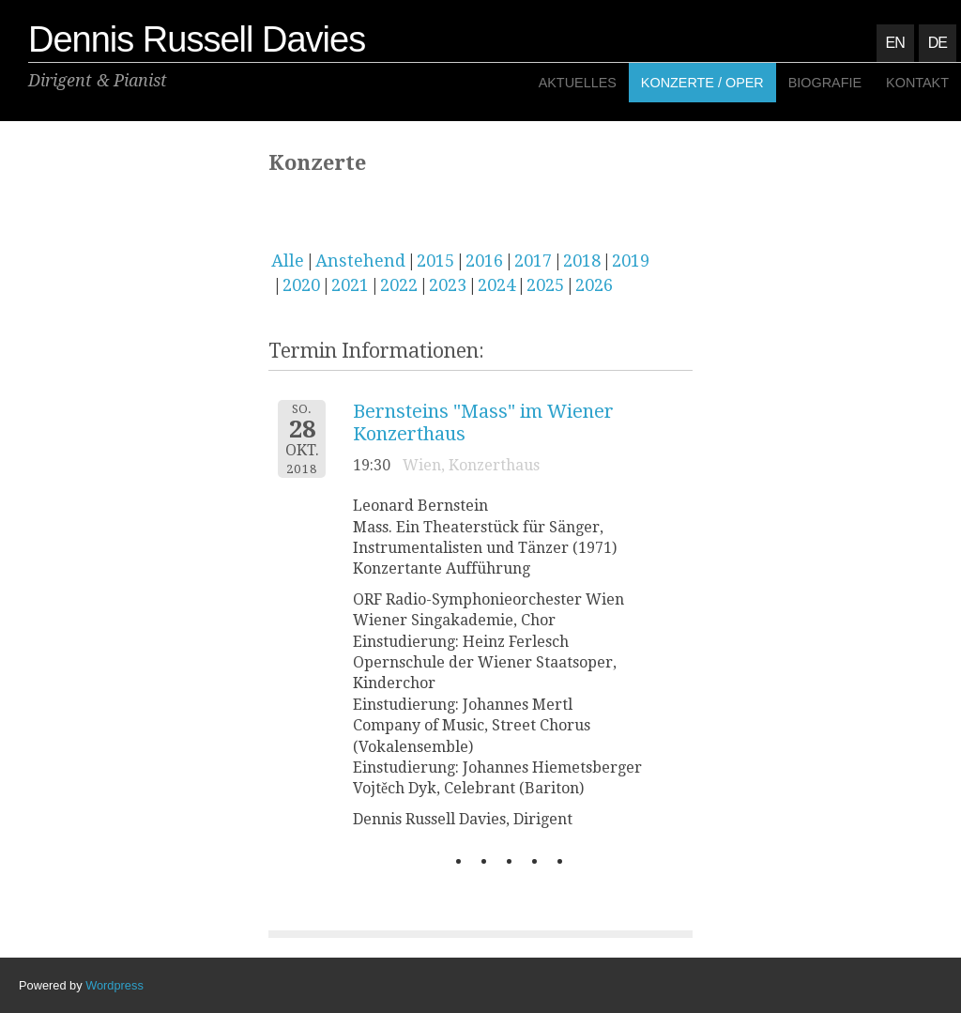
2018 (582, 260)
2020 (301, 285)
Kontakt (917, 82)
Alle (287, 260)
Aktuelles (578, 82)
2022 (399, 285)
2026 (594, 285)
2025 (545, 285)
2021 (350, 285)
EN (895, 43)
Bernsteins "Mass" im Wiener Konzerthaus (483, 422)
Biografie (825, 82)
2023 (447, 285)
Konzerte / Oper (702, 82)
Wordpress (114, 985)
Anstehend (360, 260)
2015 (435, 260)
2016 (484, 260)
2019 (630, 260)
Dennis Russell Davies (196, 39)
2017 (533, 260)
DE (937, 43)
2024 (496, 285)
